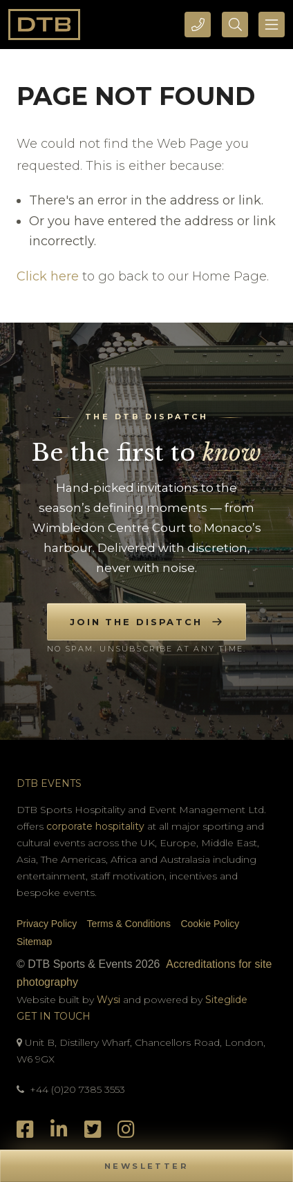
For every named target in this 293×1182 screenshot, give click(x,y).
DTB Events (49, 783)
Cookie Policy (209, 923)
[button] (146, 1166)
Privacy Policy (47, 923)
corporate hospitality (95, 826)
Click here (48, 276)
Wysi (110, 999)
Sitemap (34, 941)
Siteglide (226, 999)
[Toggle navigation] (271, 24)
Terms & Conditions (129, 923)
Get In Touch (54, 1016)
